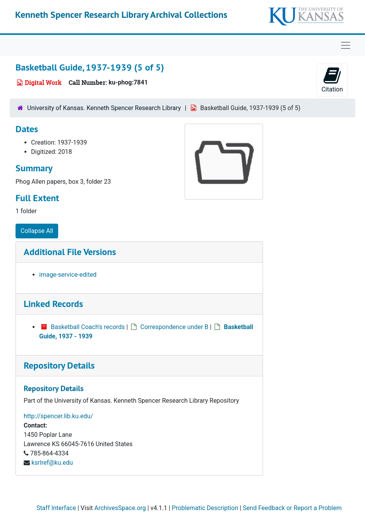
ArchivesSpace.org (120, 508)
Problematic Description (205, 508)
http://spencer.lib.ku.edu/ (58, 416)
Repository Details (59, 365)
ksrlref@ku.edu (52, 462)
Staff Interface (56, 508)
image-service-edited (68, 274)
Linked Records (53, 304)
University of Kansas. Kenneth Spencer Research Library (104, 108)
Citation (332, 79)
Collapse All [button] (37, 230)
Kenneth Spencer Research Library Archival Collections (121, 15)
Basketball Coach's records (88, 327)
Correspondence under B (174, 327)
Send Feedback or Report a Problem (292, 508)
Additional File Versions (70, 252)
